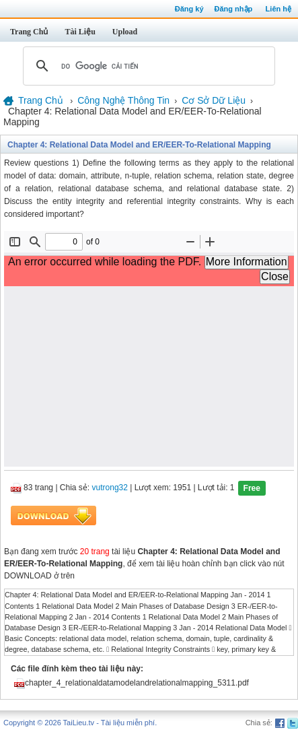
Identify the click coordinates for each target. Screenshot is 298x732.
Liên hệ (278, 9)
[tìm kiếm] (147, 66)
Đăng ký (189, 9)
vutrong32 (110, 488)
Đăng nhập (234, 9)
